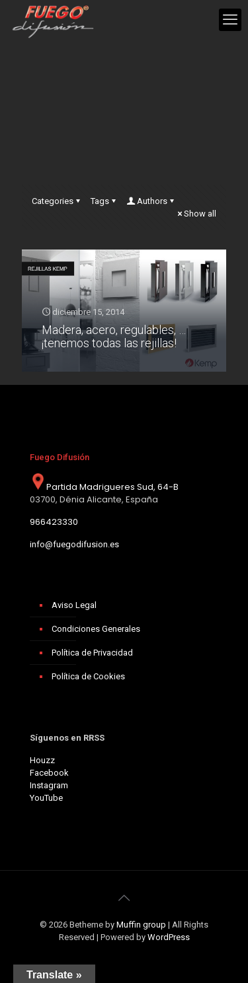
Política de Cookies (88, 676)
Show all (195, 214)
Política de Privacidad (92, 653)
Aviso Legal (74, 605)
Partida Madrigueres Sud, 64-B (104, 487)
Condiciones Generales (96, 629)
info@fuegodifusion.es (74, 544)
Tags (104, 201)
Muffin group (141, 925)
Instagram (49, 785)
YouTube (46, 798)
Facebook (49, 773)
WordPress (168, 937)
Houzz (42, 760)
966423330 (54, 522)
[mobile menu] (230, 20)
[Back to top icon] (124, 898)
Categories (57, 201)
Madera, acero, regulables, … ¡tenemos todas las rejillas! (114, 336)
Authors (151, 201)
